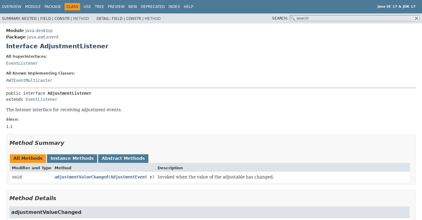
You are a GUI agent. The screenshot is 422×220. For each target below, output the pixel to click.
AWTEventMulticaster (29, 80)
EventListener (22, 63)
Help (188, 7)
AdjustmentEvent (129, 176)
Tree (99, 7)
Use (87, 7)
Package (52, 7)
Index (174, 7)
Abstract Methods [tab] (123, 158)
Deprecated (153, 7)
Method (81, 18)
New (132, 7)
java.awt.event (43, 37)
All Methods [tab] (27, 158)
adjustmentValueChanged (81, 176)
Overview (11, 7)
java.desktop (39, 30)
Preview (116, 7)
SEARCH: (280, 18)
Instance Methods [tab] (72, 158)
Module (33, 7)
